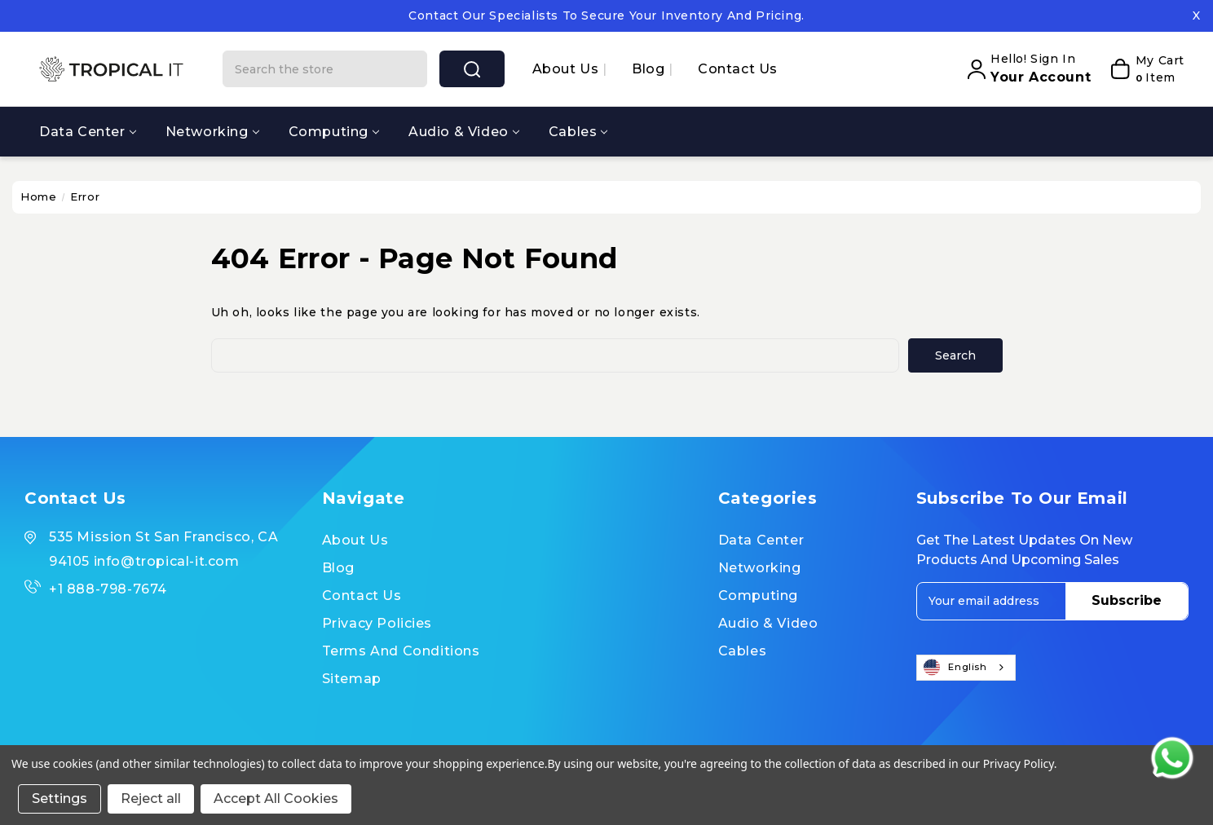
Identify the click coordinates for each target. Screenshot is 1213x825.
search (472, 69)
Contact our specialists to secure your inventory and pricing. (606, 15)
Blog (650, 69)
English (955, 667)
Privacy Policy (1018, 763)
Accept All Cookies (276, 798)
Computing (334, 131)
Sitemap (352, 678)
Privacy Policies (377, 623)
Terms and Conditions (401, 651)
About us (567, 69)
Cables (578, 131)
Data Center (87, 131)
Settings (59, 798)
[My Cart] (1142, 69)
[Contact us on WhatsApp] (1172, 758)
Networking (212, 131)
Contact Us (738, 69)
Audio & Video (463, 131)
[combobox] (966, 668)
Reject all (151, 798)
